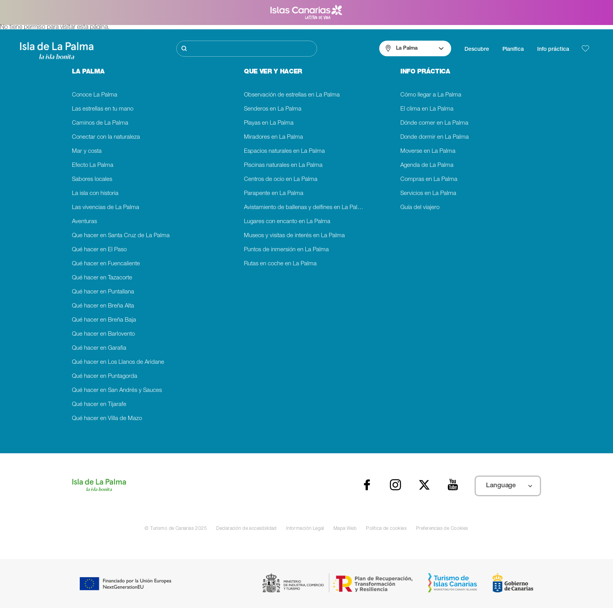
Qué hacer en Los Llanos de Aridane (118, 362)
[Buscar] (246, 49)
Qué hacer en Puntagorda (104, 376)
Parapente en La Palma (273, 194)
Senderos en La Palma (272, 109)
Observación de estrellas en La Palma (292, 95)
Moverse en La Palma (427, 151)
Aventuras (84, 222)
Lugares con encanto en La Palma (287, 222)
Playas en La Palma (269, 123)
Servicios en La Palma (428, 194)
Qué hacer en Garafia (99, 348)
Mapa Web (345, 528)
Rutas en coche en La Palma (280, 264)
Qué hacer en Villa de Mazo (107, 419)
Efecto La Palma (92, 165)
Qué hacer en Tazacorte (102, 278)
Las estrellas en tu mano (102, 109)
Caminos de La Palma (100, 123)
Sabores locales (92, 179)
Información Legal (305, 528)
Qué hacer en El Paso (99, 250)
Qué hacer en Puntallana (103, 292)
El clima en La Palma (426, 109)
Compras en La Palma (428, 179)
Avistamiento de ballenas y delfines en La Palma (305, 208)
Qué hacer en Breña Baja (104, 320)
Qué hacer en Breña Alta (103, 306)
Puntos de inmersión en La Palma (286, 250)
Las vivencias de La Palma (105, 208)
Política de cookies (386, 528)
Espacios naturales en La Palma (284, 151)
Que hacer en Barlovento (103, 334)
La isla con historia (95, 194)
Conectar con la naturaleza (106, 137)
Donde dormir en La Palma (434, 137)
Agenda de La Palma (426, 165)
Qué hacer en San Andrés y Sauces (117, 390)
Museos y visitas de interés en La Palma (294, 236)
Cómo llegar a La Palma (430, 95)
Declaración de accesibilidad (246, 528)
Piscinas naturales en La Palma (283, 165)
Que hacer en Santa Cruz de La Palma (121, 236)
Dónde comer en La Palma (434, 123)
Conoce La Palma (94, 95)
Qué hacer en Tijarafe (99, 405)
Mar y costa (87, 151)
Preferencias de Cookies (442, 528)
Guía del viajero (419, 208)
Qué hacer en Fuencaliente (106, 264)
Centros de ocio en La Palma (280, 179)
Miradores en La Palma (273, 137)
